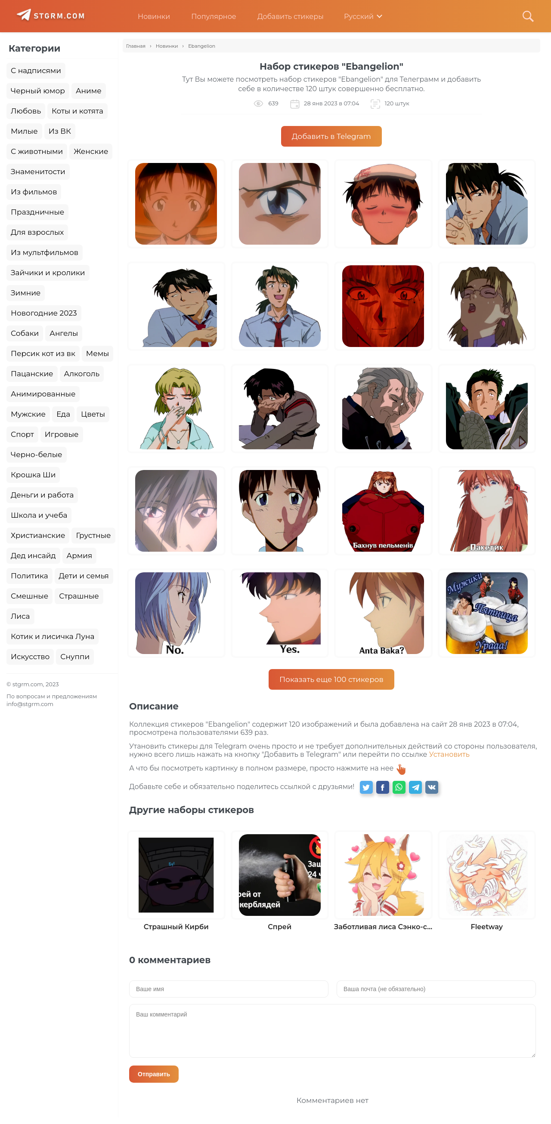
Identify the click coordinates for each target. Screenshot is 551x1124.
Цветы (93, 414)
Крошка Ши (33, 474)
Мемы (97, 353)
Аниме (89, 90)
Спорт (22, 434)
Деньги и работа (42, 495)
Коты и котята (77, 111)
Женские (91, 151)
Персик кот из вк (43, 353)
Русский (353, 16)
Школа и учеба (39, 515)
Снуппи (75, 656)
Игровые (62, 434)
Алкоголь (82, 373)
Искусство (30, 656)
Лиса (20, 616)
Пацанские (32, 373)
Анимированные (43, 394)
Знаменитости (38, 171)
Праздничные (37, 212)
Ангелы (64, 333)
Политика (29, 575)
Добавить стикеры (284, 16)
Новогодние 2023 (44, 313)
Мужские (28, 414)
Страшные (79, 596)
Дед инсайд (33, 555)
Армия (80, 555)
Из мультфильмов (44, 252)
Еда (63, 414)
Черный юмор (38, 90)
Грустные (93, 535)
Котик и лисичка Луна (52, 636)
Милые (24, 131)
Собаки (25, 333)
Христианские (38, 535)
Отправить (154, 1074)
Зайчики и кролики (48, 272)
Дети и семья (84, 575)
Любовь (26, 111)
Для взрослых (37, 232)
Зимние (25, 293)
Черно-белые (36, 454)
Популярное (207, 16)
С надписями (36, 70)
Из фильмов (34, 191)
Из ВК (60, 131)
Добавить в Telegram (331, 136)
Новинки (147, 16)
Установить (449, 754)
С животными (37, 151)
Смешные (29, 596)
